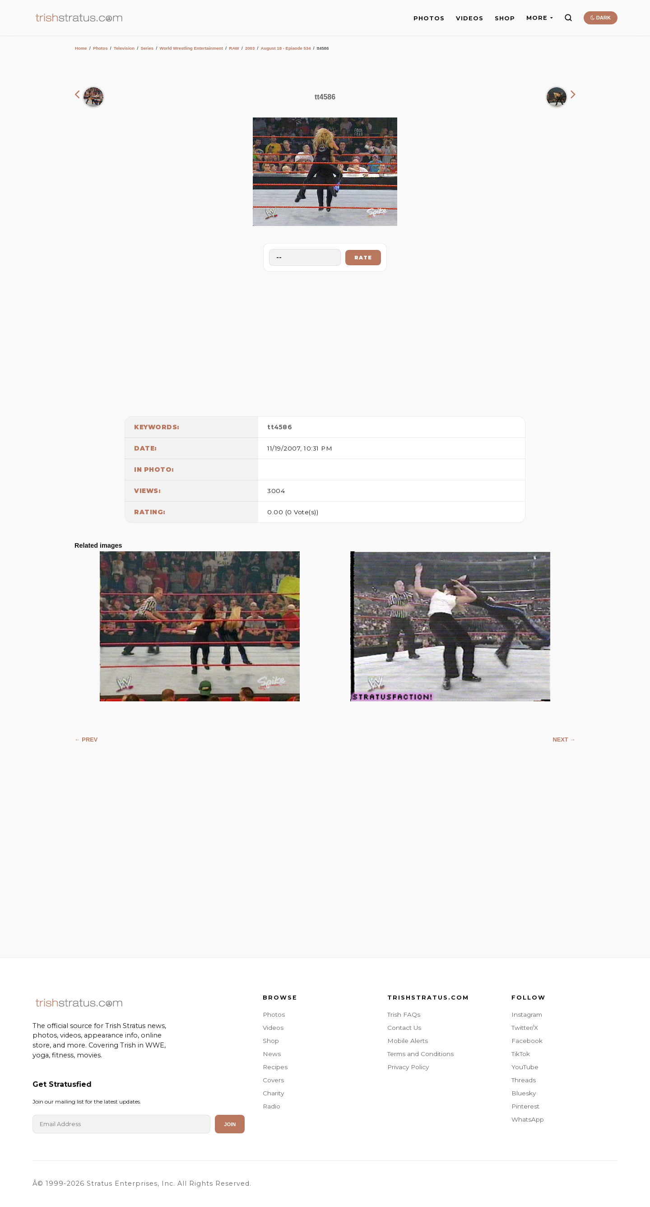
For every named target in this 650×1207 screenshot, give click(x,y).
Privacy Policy (408, 1067)
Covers (273, 1080)
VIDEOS (469, 18)
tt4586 (279, 427)
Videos (273, 1027)
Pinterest (525, 1106)
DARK (600, 17)
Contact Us (404, 1027)
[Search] (568, 18)
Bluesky (523, 1093)
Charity (273, 1093)
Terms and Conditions (420, 1053)
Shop (271, 1040)
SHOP (505, 18)
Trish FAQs (403, 1014)
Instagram (526, 1014)
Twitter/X (524, 1027)
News (272, 1053)
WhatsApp (527, 1119)
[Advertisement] (325, 341)
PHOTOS (429, 18)
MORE (539, 17)
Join (230, 1124)
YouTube (525, 1067)
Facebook (527, 1040)
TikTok (520, 1053)
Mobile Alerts (407, 1040)
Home (81, 48)
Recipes (275, 1067)
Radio (271, 1106)
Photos (100, 48)
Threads (523, 1080)
